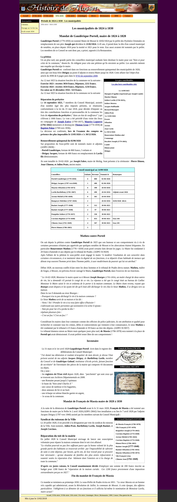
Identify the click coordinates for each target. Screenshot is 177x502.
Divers (97, 495)
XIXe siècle (73, 495)
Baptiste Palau (47, 128)
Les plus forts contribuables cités (124, 84)
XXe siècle (81, 495)
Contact (115, 495)
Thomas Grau (81, 125)
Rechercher (119, 10)
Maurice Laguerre (93, 121)
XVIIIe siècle (65, 495)
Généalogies (89, 495)
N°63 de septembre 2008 (87, 76)
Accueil (48, 495)
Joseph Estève (64, 121)
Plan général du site (125, 495)
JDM (110, 495)
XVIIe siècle (56, 495)
